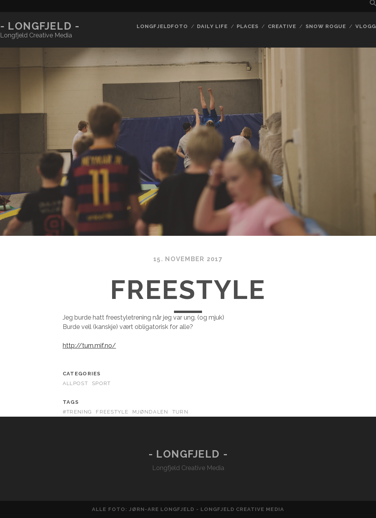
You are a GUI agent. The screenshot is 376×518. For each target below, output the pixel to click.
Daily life (212, 26)
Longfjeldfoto (162, 26)
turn (180, 412)
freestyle (112, 412)
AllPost (75, 383)
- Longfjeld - (39, 26)
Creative (282, 26)
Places (247, 26)
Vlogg (365, 26)
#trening (77, 412)
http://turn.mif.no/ (89, 345)
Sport (101, 383)
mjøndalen (150, 412)
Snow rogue (326, 26)
